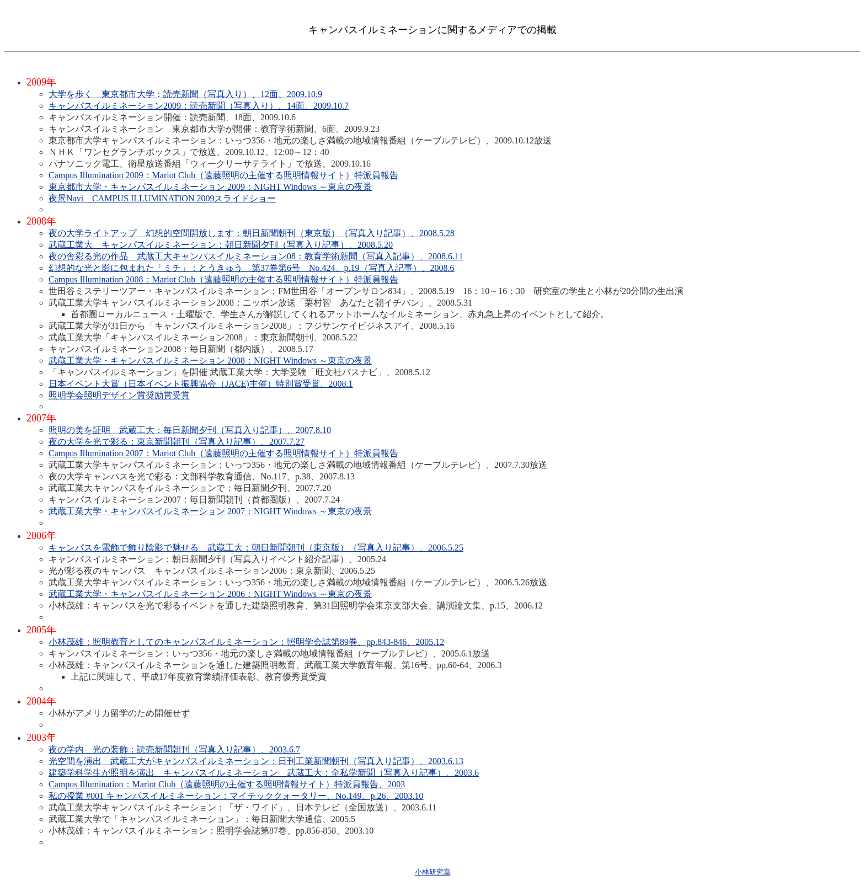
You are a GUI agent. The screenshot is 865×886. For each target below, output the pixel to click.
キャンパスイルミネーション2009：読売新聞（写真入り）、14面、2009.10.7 (199, 105)
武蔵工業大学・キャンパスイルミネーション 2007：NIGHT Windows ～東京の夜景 (210, 511)
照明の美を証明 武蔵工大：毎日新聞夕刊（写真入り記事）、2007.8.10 (190, 430)
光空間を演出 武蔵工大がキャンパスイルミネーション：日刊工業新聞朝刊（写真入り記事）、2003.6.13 (256, 761)
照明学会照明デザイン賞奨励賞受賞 (119, 395)
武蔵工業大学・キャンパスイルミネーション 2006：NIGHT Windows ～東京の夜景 (210, 594)
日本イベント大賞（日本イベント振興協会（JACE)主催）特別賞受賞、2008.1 (201, 383)
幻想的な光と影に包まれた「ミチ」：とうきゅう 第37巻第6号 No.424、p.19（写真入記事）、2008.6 (252, 268)
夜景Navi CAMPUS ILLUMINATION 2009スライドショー (162, 198)
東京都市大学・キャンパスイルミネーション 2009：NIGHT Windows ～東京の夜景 (210, 186)
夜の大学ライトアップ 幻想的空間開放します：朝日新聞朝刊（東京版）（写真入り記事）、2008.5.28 (252, 233)
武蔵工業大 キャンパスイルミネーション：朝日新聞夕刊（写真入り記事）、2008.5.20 (221, 244)
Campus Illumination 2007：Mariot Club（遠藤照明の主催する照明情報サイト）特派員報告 (223, 453)
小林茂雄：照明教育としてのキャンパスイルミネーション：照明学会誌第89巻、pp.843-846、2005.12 (246, 642)
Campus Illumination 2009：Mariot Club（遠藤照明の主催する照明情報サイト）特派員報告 (223, 175)
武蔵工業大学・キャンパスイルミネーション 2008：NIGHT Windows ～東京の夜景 (210, 360)
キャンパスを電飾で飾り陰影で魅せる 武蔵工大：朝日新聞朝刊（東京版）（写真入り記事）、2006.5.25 (256, 547)
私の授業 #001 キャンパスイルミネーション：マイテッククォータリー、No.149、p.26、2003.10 (236, 795)
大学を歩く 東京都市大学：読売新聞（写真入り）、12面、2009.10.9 (185, 94)
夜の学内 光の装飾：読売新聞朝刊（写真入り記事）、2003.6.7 (174, 749)
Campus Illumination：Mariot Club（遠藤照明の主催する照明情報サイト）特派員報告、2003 (227, 784)
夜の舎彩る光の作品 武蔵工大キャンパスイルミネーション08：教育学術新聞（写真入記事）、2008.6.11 (256, 256)
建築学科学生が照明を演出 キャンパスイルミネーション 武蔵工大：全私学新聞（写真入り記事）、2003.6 (264, 772)
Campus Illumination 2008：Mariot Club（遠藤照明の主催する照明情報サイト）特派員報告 (223, 279)
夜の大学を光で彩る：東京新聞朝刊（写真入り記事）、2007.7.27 (177, 441)
